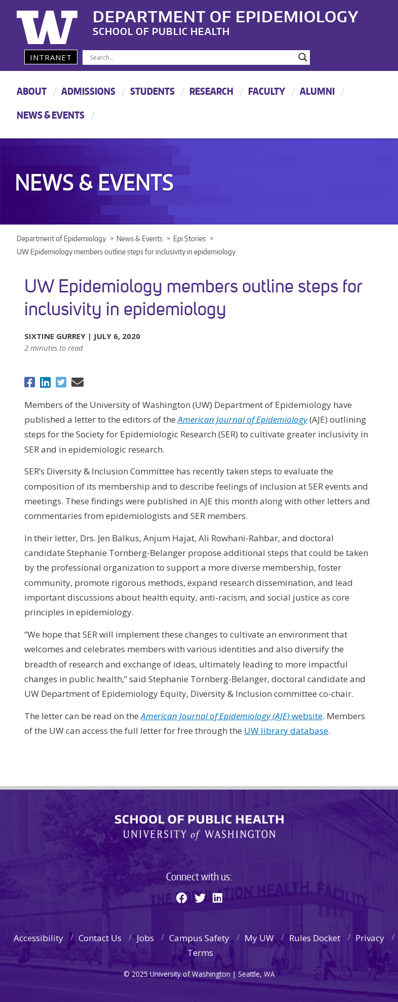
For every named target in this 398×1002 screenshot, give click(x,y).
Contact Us (100, 938)
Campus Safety (199, 938)
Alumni (317, 91)
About (32, 91)
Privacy (369, 938)
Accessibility (38, 938)
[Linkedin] (217, 897)
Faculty (266, 91)
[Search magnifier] (303, 57)
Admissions (88, 91)
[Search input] (191, 57)
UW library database (286, 730)
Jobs (145, 938)
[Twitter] (200, 897)
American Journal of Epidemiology (242, 419)
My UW (259, 938)
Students (152, 91)
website (232, 716)
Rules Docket (314, 938)
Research (211, 91)
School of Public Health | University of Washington (199, 827)
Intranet (51, 57)
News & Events (51, 114)
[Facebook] (181, 897)
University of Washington (58, 23)
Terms (200, 952)
